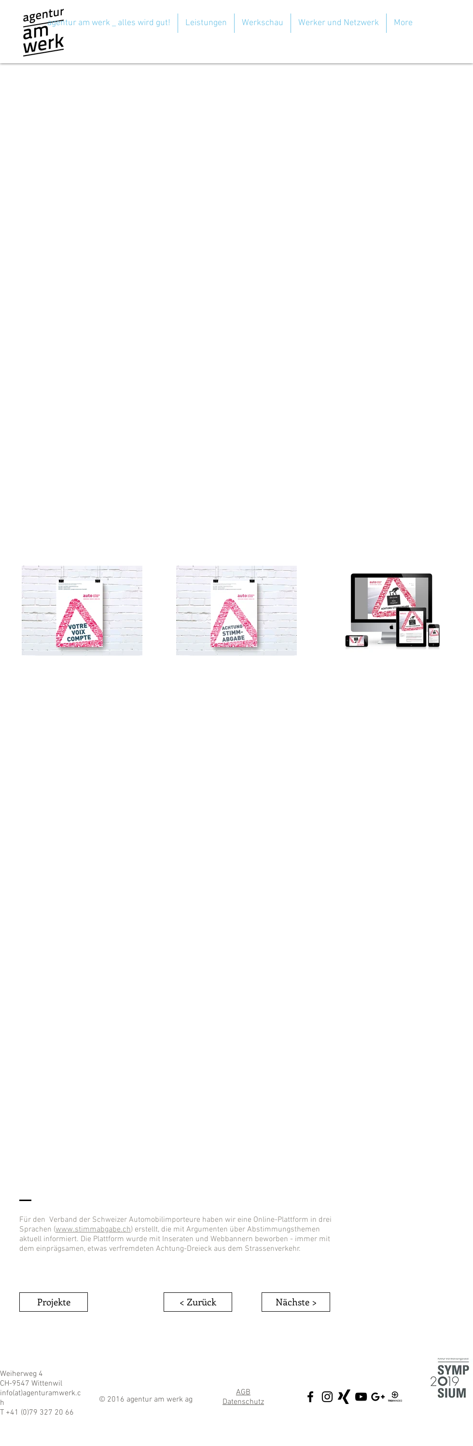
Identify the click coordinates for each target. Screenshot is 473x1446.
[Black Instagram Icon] (327, 1396)
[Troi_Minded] (395, 1396)
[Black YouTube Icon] (361, 1396)
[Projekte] (53, 1302)
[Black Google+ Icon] (378, 1396)
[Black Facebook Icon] (310, 1396)
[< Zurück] (198, 1302)
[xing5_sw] (344, 1396)
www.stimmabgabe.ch (93, 1229)
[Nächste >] (296, 1302)
